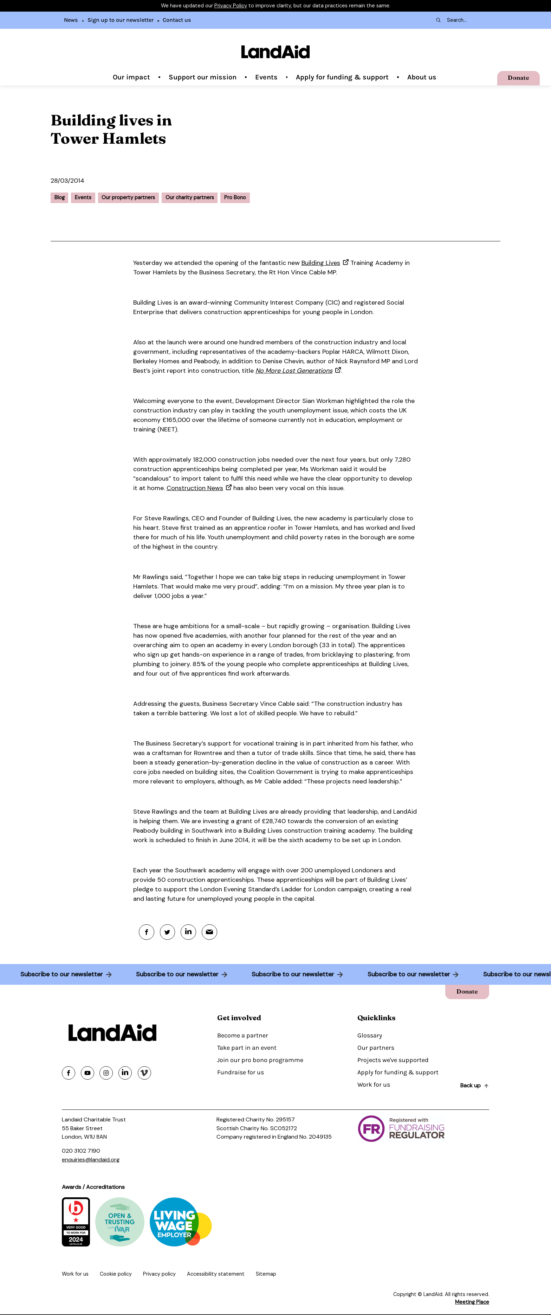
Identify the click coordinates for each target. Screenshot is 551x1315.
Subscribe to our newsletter (59, 974)
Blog (59, 197)
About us (421, 77)
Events (266, 77)
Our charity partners (190, 197)
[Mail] (211, 932)
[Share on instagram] (106, 1073)
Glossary (369, 1036)
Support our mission (202, 77)
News (71, 20)
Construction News (195, 488)
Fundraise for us (240, 1072)
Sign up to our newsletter (120, 20)
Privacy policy (159, 1274)
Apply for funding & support (342, 77)
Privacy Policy (230, 5)
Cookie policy (116, 1274)
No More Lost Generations (293, 370)
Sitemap (266, 1274)
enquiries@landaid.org (90, 1160)
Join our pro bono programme (260, 1060)
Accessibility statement (216, 1274)
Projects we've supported (393, 1060)
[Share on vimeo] (144, 1073)
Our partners (375, 1048)
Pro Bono (235, 197)
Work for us (373, 1085)
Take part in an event (247, 1048)
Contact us (177, 20)
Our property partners (128, 197)
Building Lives (321, 263)
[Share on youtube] (87, 1073)
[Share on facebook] (68, 1073)
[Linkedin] (189, 932)
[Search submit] (438, 20)
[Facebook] (147, 932)
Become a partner (242, 1036)
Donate (518, 77)
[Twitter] (168, 932)
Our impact (131, 77)
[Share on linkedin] (125, 1073)
